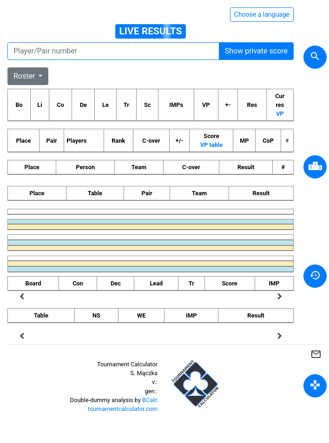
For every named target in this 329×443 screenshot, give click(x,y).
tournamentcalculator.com (123, 408)
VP (280, 113)
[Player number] (113, 51)
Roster (25, 76)
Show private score (256, 50)
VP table (211, 144)
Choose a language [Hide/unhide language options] (262, 14)
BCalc (150, 400)
